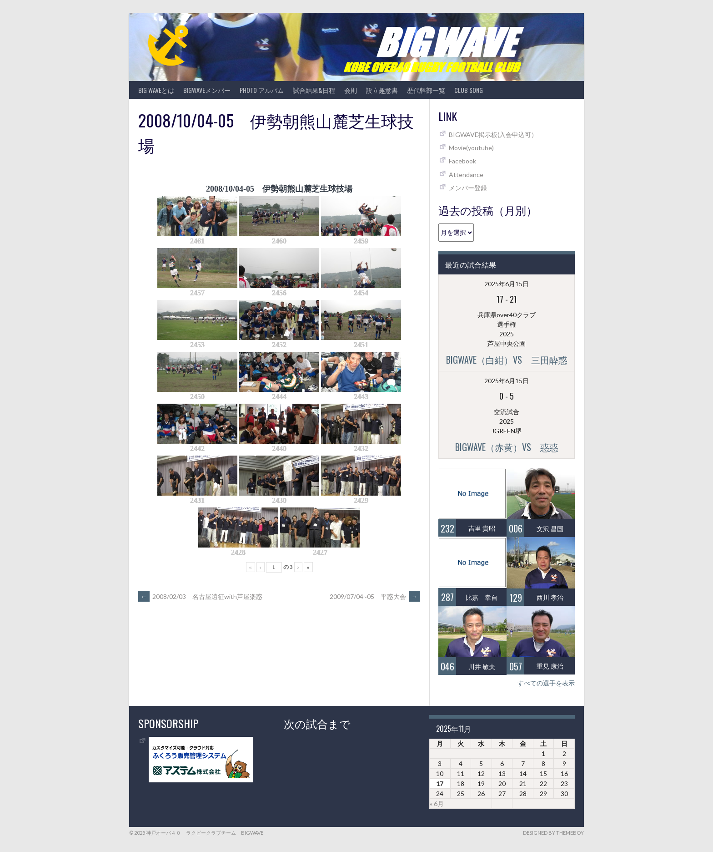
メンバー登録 (468, 188)
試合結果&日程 (314, 90)
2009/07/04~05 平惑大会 (375, 596)
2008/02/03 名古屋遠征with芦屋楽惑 (200, 596)
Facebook (462, 161)
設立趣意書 (382, 90)
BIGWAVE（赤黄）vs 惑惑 (506, 447)
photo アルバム (262, 90)
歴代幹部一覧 (426, 90)
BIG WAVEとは (156, 90)
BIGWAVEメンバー (207, 90)
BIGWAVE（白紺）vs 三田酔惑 (506, 359)
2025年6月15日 (506, 284)
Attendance (466, 174)
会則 (350, 90)
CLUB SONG (468, 90)
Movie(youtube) (471, 148)
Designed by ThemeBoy (553, 833)
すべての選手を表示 (546, 683)
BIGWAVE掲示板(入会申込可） (493, 134)
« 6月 (437, 803)
